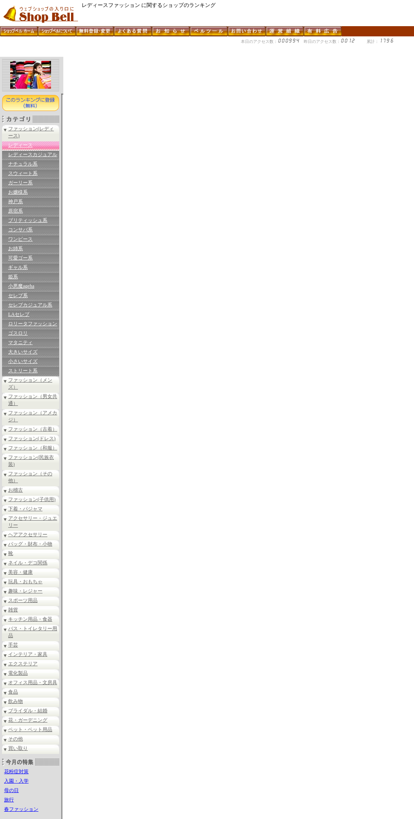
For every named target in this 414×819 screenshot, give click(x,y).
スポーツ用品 (23, 600)
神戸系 (15, 201)
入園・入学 (16, 781)
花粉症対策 (16, 771)
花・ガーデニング (27, 720)
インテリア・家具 (27, 654)
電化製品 (18, 673)
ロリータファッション (32, 324)
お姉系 (15, 248)
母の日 (11, 790)
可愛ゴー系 (20, 258)
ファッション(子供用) (32, 499)
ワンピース (20, 239)
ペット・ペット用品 (30, 729)
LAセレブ (18, 314)
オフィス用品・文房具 (32, 682)
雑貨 (13, 610)
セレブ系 (18, 295)
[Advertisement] (148, 54)
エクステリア (23, 664)
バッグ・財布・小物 (30, 544)
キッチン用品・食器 (30, 619)
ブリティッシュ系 (27, 220)
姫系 (13, 277)
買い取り (18, 748)
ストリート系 (23, 371)
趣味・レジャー (25, 591)
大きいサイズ (23, 352)
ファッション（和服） (32, 448)
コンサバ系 (20, 230)
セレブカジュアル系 (30, 305)
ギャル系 (18, 267)
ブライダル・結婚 (27, 711)
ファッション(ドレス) (32, 438)
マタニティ (20, 342)
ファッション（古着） (32, 429)
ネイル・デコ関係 (27, 563)
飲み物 (15, 701)
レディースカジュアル (32, 154)
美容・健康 (20, 572)
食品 (13, 692)
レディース (20, 145)
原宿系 (15, 211)
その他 (15, 739)
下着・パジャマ (25, 509)
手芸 (13, 645)
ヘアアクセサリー (27, 534)
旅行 (9, 800)
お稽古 (15, 490)
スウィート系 (23, 173)
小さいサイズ (23, 361)
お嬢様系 (18, 192)
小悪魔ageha (21, 286)
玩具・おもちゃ (25, 581)
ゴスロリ (18, 333)
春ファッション (21, 809)
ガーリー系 (20, 183)
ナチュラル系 (23, 164)
